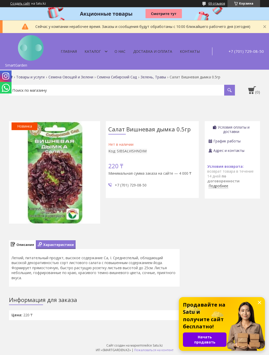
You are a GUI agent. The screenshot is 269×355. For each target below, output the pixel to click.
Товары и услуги (30, 77)
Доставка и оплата (152, 51)
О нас (120, 51)
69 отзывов (216, 3)
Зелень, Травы (153, 77)
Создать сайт (20, 3)
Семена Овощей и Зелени (70, 77)
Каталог (93, 51)
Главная (69, 51)
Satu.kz (158, 345)
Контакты (190, 51)
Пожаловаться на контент (153, 350)
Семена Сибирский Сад (117, 77)
